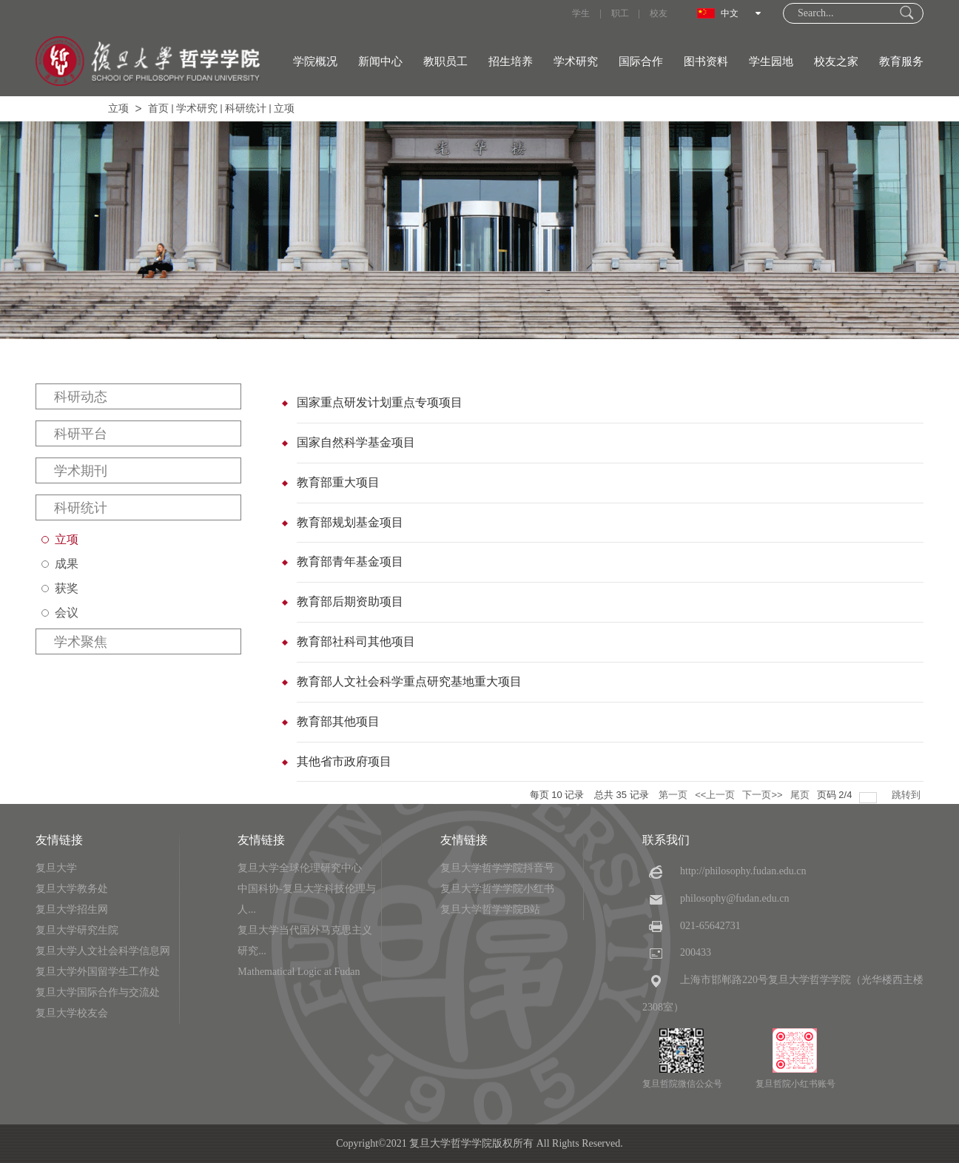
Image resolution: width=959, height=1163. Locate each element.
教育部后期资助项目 (350, 601)
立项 (118, 108)
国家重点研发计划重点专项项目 (379, 402)
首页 (158, 108)
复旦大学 (56, 868)
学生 (581, 13)
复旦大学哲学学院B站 (490, 909)
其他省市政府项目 (344, 761)
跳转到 (907, 794)
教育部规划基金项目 (350, 522)
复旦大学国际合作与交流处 (98, 992)
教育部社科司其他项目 (356, 641)
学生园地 (771, 61)
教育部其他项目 (338, 721)
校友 (658, 13)
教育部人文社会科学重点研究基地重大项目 (409, 681)
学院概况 (315, 61)
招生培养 (510, 61)
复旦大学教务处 (72, 888)
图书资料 (706, 61)
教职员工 (445, 61)
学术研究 (575, 61)
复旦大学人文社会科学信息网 (103, 950)
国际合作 (641, 61)
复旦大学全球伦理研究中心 (300, 868)
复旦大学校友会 (72, 1013)
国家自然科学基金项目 (356, 442)
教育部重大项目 (338, 482)
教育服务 (901, 61)
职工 (620, 13)
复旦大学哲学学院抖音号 (497, 868)
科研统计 (245, 108)
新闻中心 (380, 61)
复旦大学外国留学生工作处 (98, 971)
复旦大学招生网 (72, 909)
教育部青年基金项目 (350, 561)
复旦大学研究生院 (77, 930)
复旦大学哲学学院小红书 (497, 888)
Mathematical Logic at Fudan (299, 971)
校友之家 (836, 61)
